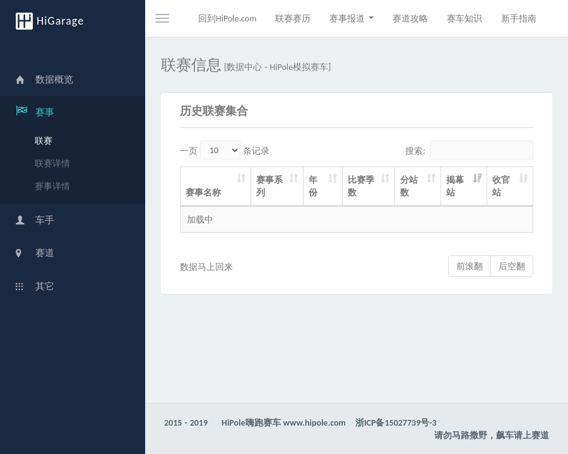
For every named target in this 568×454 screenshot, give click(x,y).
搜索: (469, 150)
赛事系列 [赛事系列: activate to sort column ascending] (269, 186)
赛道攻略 (410, 18)
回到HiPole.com (227, 18)
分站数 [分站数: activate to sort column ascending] (409, 186)
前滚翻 (469, 266)
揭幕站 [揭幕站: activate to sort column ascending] (455, 186)
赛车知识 (464, 18)
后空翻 (512, 266)
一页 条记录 (224, 150)
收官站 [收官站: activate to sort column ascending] (501, 186)
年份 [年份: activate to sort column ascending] (313, 186)
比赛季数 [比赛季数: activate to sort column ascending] (361, 186)
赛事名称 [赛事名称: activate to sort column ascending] (203, 192)
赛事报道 (351, 18)
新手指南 (518, 18)
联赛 (43, 140)
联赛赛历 (293, 18)
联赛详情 (52, 163)
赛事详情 (52, 186)
